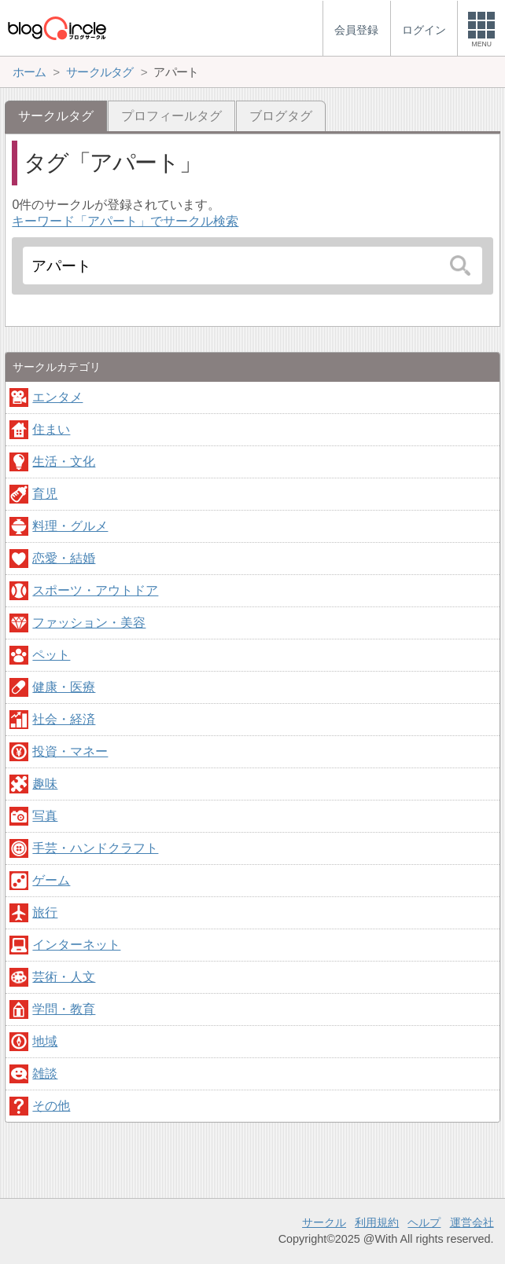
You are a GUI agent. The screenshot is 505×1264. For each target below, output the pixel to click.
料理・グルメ (70, 526)
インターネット (76, 944)
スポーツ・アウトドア (95, 590)
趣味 (44, 783)
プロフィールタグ (171, 116)
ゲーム (51, 880)
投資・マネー (70, 751)
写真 (44, 816)
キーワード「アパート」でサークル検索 (125, 221)
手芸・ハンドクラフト (95, 848)
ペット (51, 654)
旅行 (44, 912)
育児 (44, 493)
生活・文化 (63, 461)
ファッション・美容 (89, 622)
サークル (324, 1222)
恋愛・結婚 (63, 558)
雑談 (44, 1073)
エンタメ (57, 397)
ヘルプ (423, 1222)
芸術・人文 (63, 977)
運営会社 (472, 1222)
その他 (51, 1105)
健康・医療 (63, 687)
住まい (51, 429)
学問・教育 (63, 1009)
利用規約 (377, 1222)
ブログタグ (280, 116)
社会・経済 (63, 719)
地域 (44, 1041)
